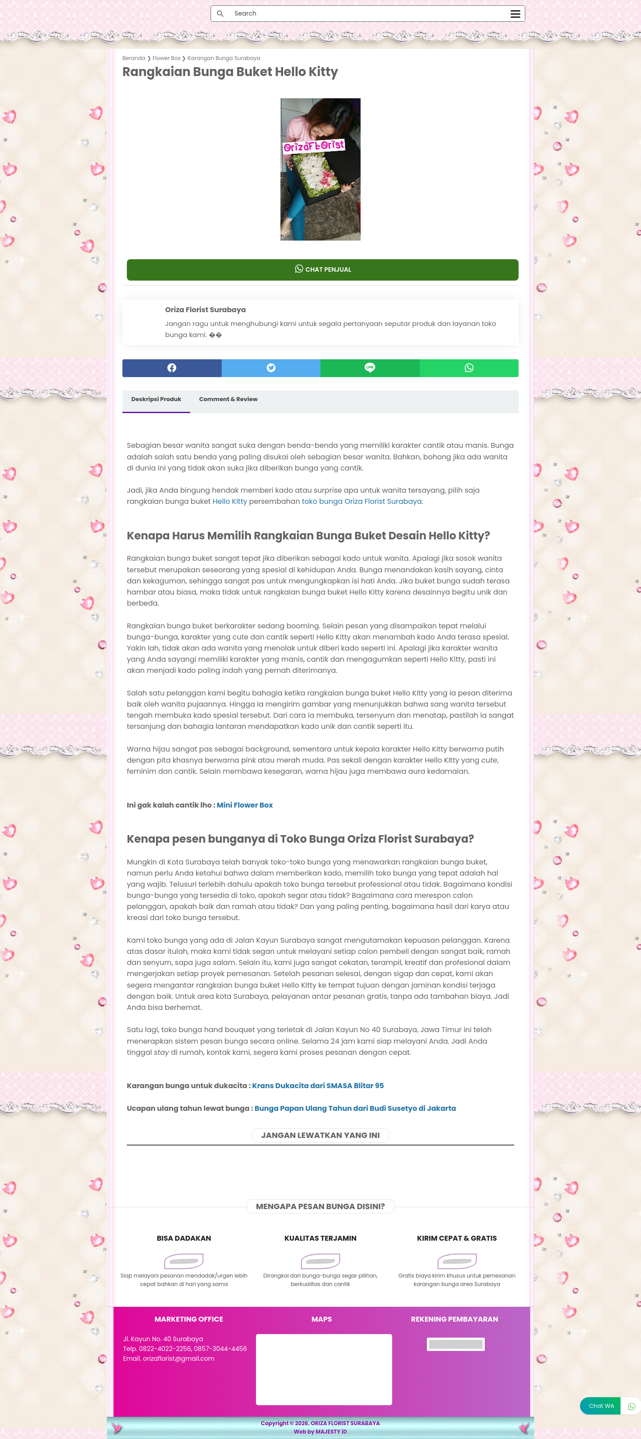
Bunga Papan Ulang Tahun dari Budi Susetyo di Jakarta (355, 1108)
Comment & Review (228, 399)
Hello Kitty (230, 501)
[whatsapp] (469, 368)
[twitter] (271, 368)
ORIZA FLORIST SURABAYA (345, 1423)
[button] (320, 223)
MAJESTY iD (331, 1431)
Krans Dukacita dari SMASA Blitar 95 (318, 1086)
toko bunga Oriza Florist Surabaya (362, 501)
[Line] (370, 368)
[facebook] (172, 368)
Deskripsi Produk (156, 399)
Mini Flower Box (245, 805)
